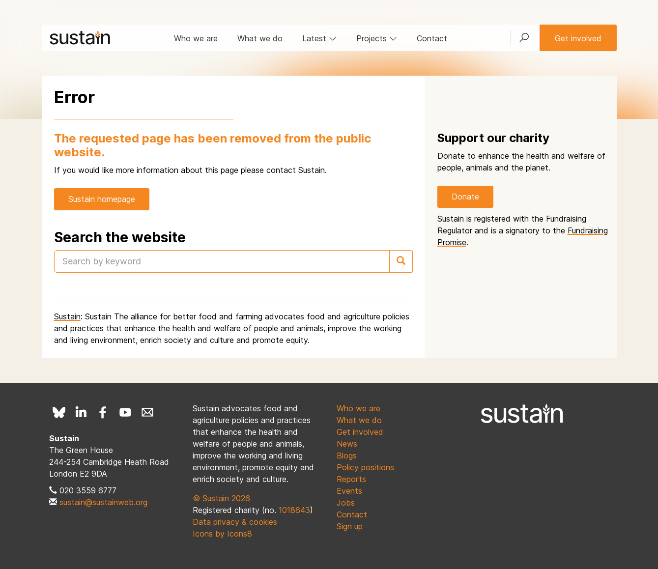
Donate (465, 196)
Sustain (67, 316)
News (347, 444)
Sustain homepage (101, 199)
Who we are (196, 38)
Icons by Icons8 (222, 534)
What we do (260, 38)
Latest (319, 38)
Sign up (350, 526)
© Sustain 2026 (221, 498)
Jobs (346, 503)
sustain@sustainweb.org (103, 502)
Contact (432, 38)
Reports (351, 479)
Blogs (347, 455)
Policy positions (365, 467)
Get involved (578, 38)
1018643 (294, 510)
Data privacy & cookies (235, 522)
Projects (376, 38)
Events (349, 491)
